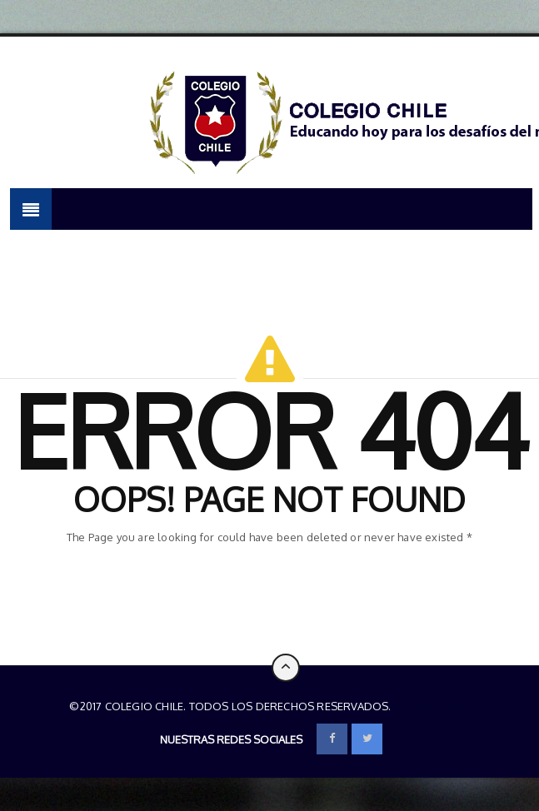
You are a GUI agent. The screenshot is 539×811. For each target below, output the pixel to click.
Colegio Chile (433, 706)
